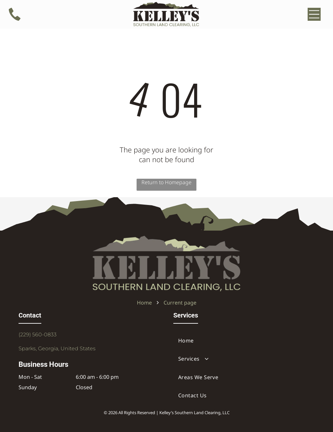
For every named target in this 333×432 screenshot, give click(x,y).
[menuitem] (243, 340)
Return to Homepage (166, 182)
